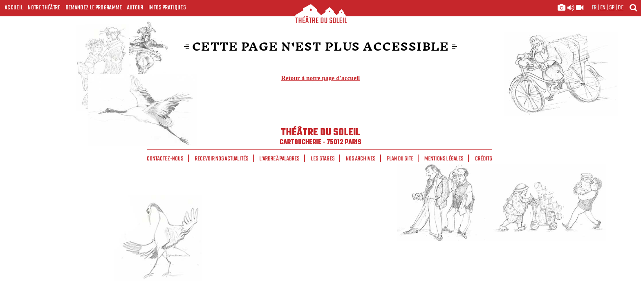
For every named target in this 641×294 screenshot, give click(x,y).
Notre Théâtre (44, 8)
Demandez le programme (93, 8)
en (603, 8)
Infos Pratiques (167, 8)
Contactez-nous (165, 159)
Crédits (483, 159)
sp (612, 8)
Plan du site (400, 159)
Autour (135, 8)
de (620, 8)
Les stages (323, 159)
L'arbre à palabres (280, 159)
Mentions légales (444, 159)
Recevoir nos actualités (222, 159)
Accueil (14, 8)
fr (594, 8)
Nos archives (361, 159)
